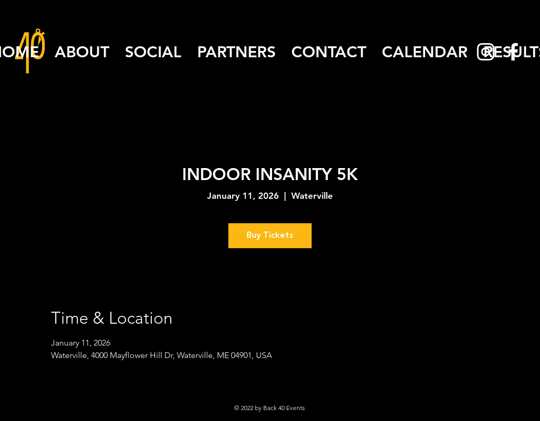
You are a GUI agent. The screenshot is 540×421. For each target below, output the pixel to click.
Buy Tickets (270, 236)
